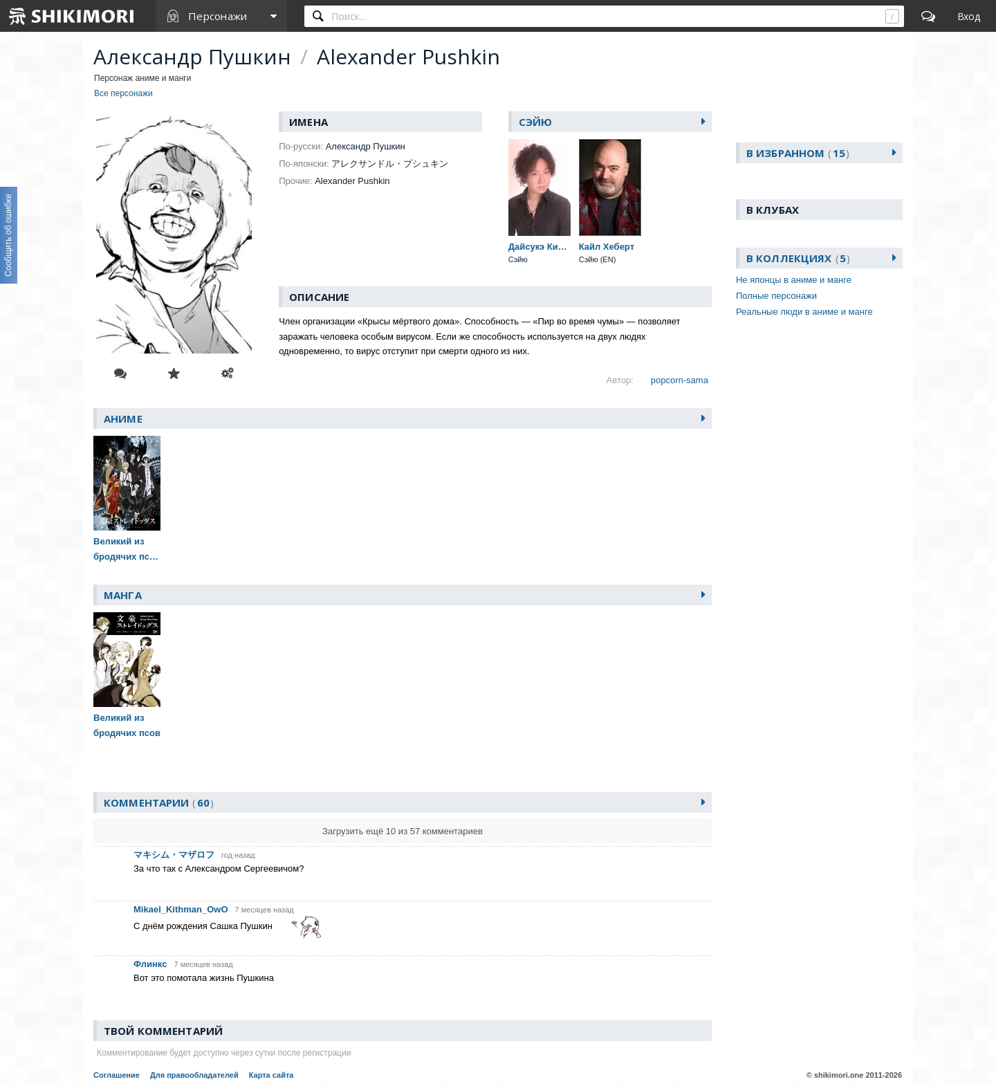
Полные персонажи (776, 296)
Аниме (123, 418)
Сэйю (536, 122)
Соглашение (116, 1075)
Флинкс (150, 964)
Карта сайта (271, 1075)
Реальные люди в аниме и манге (804, 311)
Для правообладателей (194, 1075)
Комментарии (159, 802)
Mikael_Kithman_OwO (180, 909)
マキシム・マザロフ (173, 854)
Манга (123, 595)
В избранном (797, 153)
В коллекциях (798, 258)
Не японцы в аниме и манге (793, 280)
